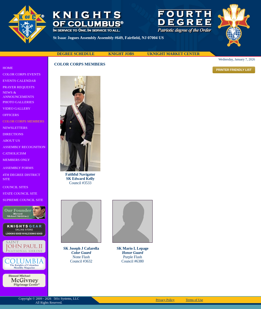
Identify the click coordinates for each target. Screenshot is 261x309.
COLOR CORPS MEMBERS (23, 121)
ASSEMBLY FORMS (18, 168)
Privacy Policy (165, 300)
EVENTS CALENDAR (19, 81)
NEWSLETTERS (15, 128)
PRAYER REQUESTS (19, 87)
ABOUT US (11, 140)
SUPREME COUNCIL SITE (23, 200)
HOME (8, 68)
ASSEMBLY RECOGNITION (24, 147)
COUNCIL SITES (15, 187)
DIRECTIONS (13, 134)
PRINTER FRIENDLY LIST (233, 69)
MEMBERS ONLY (16, 160)
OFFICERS (11, 115)
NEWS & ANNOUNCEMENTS (18, 94)
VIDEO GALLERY (17, 108)
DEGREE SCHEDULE (75, 54)
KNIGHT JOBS (121, 54)
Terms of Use (194, 300)
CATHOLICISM (14, 153)
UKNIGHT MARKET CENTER (173, 54)
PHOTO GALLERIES (18, 102)
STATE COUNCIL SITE (20, 193)
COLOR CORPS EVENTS (22, 74)
